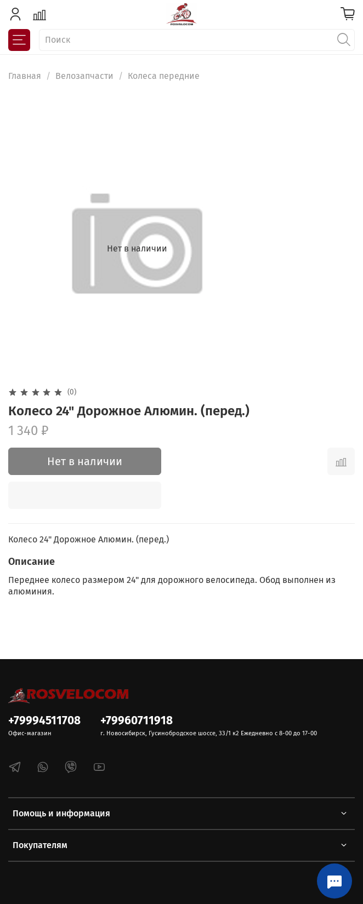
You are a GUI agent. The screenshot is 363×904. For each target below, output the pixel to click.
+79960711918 (136, 721)
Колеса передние (164, 76)
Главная (24, 76)
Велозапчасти (84, 76)
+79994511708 (44, 721)
